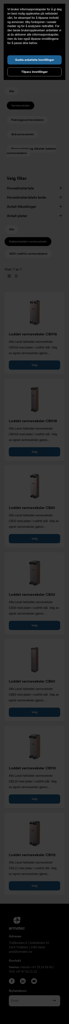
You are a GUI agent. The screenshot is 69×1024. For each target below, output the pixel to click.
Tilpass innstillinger (34, 72)
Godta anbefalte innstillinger (34, 60)
